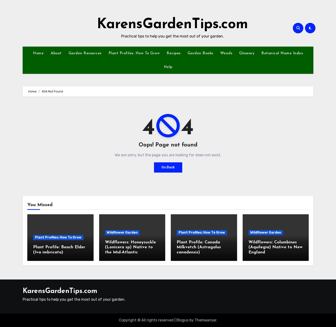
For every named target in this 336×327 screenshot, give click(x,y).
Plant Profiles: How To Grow (134, 53)
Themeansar (205, 320)
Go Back (168, 167)
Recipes (174, 53)
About (56, 53)
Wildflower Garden (122, 233)
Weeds (226, 53)
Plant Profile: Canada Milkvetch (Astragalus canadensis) (199, 247)
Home (38, 53)
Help (168, 67)
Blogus (182, 320)
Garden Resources (85, 53)
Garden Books (200, 53)
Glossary (246, 53)
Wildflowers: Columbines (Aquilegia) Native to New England (275, 247)
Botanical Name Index (282, 53)
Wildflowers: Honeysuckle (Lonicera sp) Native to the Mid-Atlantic (130, 247)
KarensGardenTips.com (172, 25)
